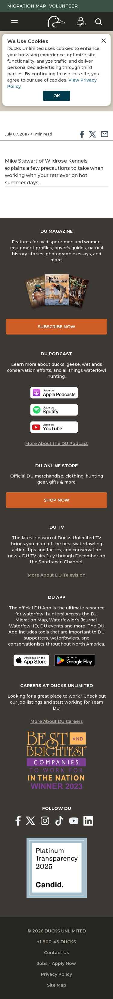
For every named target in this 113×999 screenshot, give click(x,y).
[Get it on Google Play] (74, 660)
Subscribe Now (56, 326)
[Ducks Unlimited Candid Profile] (57, 867)
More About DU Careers (56, 721)
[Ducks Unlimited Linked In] (88, 821)
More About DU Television (57, 575)
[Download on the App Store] (31, 660)
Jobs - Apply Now (56, 963)
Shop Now (56, 500)
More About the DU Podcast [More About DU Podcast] (56, 443)
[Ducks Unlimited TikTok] (59, 821)
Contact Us (56, 952)
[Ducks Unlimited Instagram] (45, 821)
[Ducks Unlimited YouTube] (74, 821)
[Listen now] (54, 393)
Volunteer (63, 6)
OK (56, 95)
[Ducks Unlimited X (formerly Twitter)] (30, 821)
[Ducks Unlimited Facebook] (18, 821)
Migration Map (26, 6)
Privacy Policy (56, 974)
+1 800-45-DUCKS (56, 942)
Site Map (56, 985)
